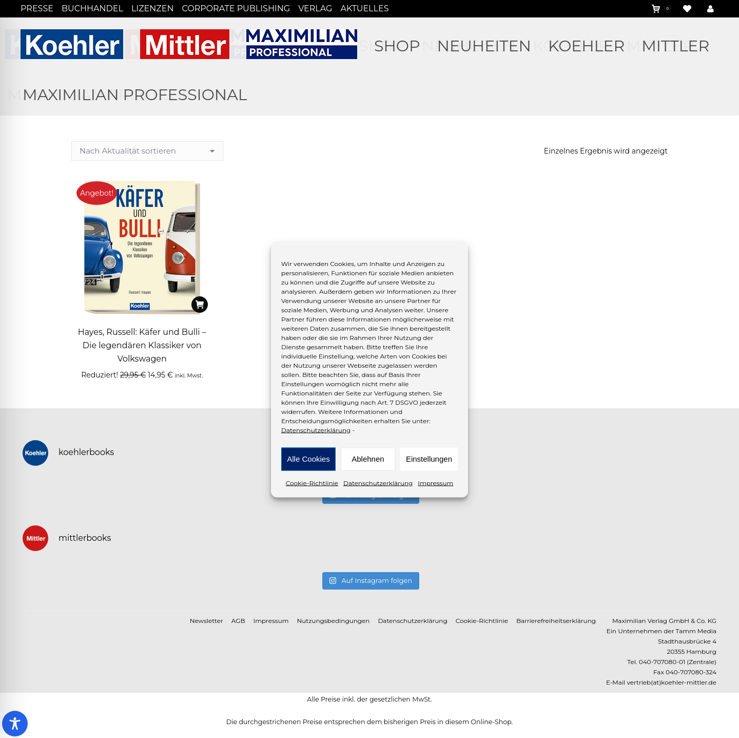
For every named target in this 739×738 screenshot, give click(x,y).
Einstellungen (429, 459)
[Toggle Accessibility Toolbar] (15, 723)
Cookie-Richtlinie (312, 482)
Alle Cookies (308, 459)
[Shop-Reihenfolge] (147, 151)
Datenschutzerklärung (316, 429)
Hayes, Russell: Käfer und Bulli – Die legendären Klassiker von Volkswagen (142, 345)
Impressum (435, 482)
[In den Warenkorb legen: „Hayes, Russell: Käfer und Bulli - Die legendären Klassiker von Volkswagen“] (199, 304)
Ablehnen (368, 459)
